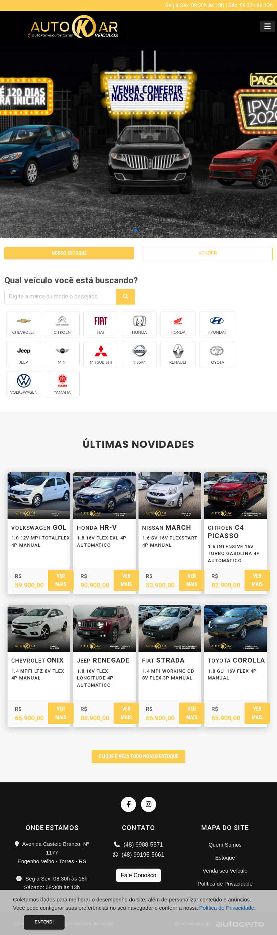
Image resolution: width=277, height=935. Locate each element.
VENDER (207, 253)
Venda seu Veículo (225, 871)
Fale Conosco (139, 875)
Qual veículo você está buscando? (71, 280)
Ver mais (60, 580)
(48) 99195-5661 (138, 855)
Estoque (225, 858)
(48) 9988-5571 (138, 845)
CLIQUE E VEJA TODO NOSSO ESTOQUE (139, 756)
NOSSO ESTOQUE (69, 253)
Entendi (44, 922)
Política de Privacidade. (227, 908)
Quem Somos (225, 845)
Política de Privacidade (225, 884)
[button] (135, 230)
